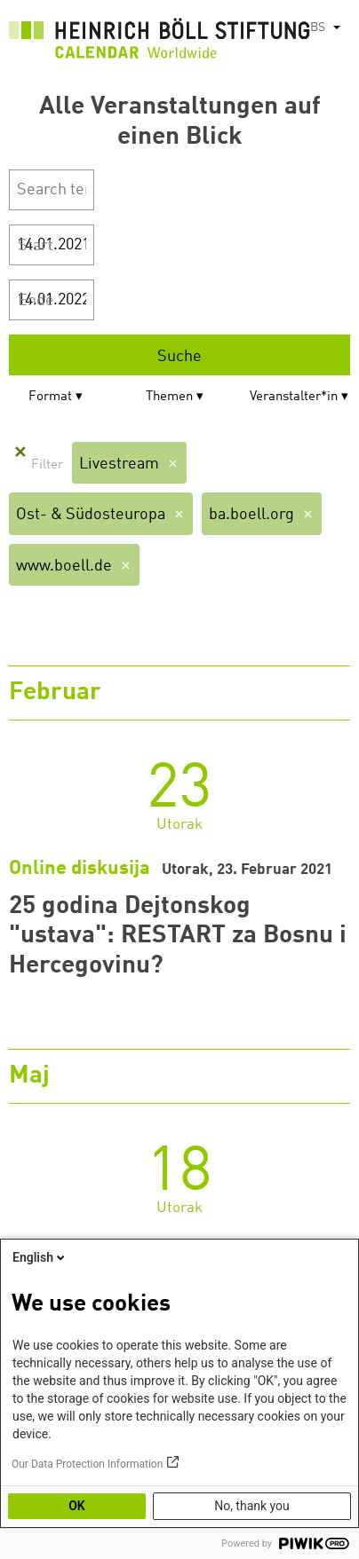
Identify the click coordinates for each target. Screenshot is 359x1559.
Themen (169, 397)
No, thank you (252, 1506)
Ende (36, 301)
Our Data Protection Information (87, 1464)
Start (35, 246)
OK (76, 1506)
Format (50, 397)
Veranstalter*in (294, 397)
